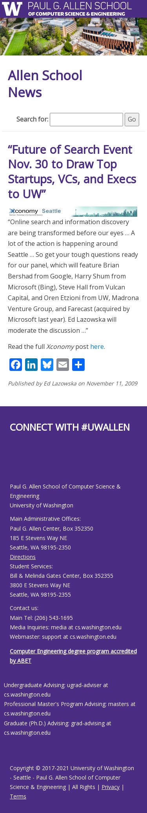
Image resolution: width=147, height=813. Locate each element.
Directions (23, 556)
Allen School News (45, 83)
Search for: (32, 119)
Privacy (111, 787)
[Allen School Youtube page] (16, 464)
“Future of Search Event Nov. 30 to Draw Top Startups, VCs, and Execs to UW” (72, 171)
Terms (18, 796)
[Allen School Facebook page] (12, 464)
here (97, 346)
